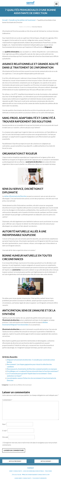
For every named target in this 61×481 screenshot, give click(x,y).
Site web (5, 437)
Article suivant (47, 461)
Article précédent (14, 461)
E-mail (4, 431)
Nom (4, 424)
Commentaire (7, 400)
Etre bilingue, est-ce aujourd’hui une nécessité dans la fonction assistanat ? (33, 371)
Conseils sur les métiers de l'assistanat (20, 385)
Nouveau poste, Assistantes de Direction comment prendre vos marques (32, 369)
